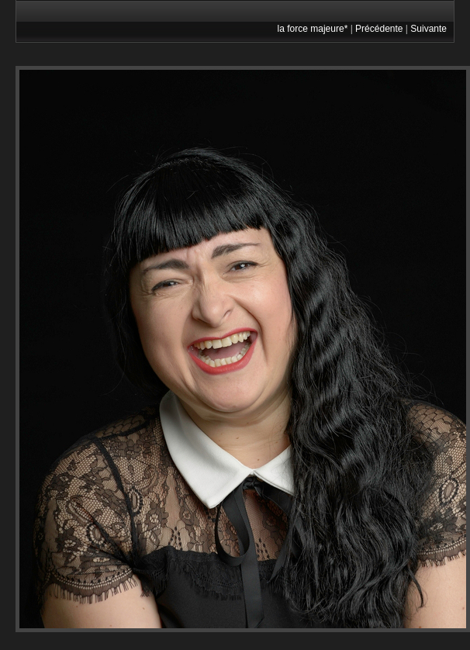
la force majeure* (313, 28)
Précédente (379, 28)
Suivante (428, 28)
